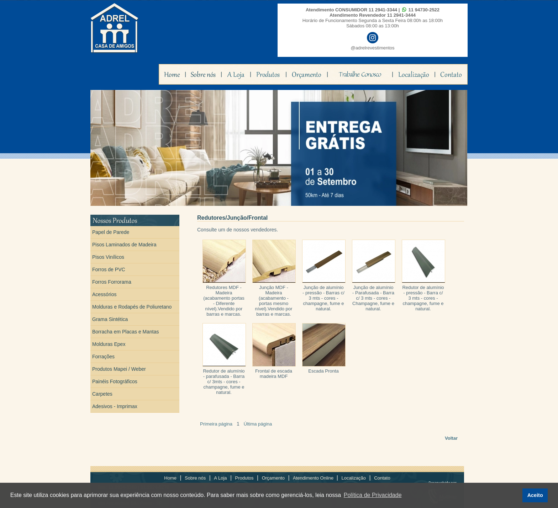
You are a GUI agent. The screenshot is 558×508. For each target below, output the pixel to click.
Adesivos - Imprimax (114, 406)
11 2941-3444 (401, 15)
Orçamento (273, 478)
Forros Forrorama (111, 282)
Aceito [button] (535, 495)
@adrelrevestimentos (372, 47)
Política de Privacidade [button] (373, 495)
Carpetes (102, 394)
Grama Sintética (110, 319)
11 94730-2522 (424, 9)
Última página (258, 424)
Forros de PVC (108, 269)
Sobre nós (195, 478)
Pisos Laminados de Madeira (124, 244)
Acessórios (104, 294)
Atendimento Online (314, 478)
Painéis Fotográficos (114, 381)
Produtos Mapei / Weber (119, 369)
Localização (353, 478)
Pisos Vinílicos (108, 257)
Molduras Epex (108, 344)
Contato (382, 478)
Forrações (103, 356)
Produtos (244, 478)
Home (170, 478)
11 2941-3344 (383, 9)
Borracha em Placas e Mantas (125, 332)
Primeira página (216, 424)
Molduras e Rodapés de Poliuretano (132, 307)
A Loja (220, 478)
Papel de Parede (110, 232)
